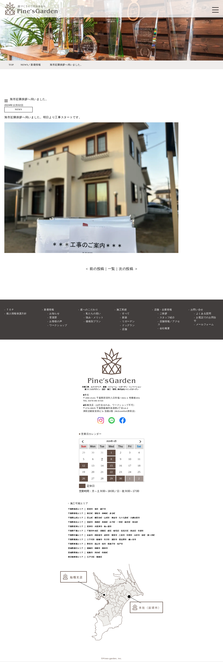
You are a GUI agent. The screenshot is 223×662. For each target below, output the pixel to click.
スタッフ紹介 (167, 317)
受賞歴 (53, 317)
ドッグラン (128, 325)
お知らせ (54, 313)
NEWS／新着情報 (31, 64)
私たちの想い (93, 313)
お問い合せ (197, 309)
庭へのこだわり (89, 309)
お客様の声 (55, 321)
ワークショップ (58, 325)
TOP (11, 64)
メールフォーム (205, 324)
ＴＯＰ (10, 309)
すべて (126, 313)
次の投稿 (126, 269)
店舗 (124, 329)
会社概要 (165, 328)
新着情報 (49, 309)
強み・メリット (95, 317)
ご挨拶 (163, 313)
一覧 (111, 269)
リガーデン (128, 321)
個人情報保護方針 (16, 313)
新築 (124, 317)
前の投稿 (97, 269)
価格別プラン (93, 321)
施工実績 (122, 309)
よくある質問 (203, 313)
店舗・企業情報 (163, 309)
